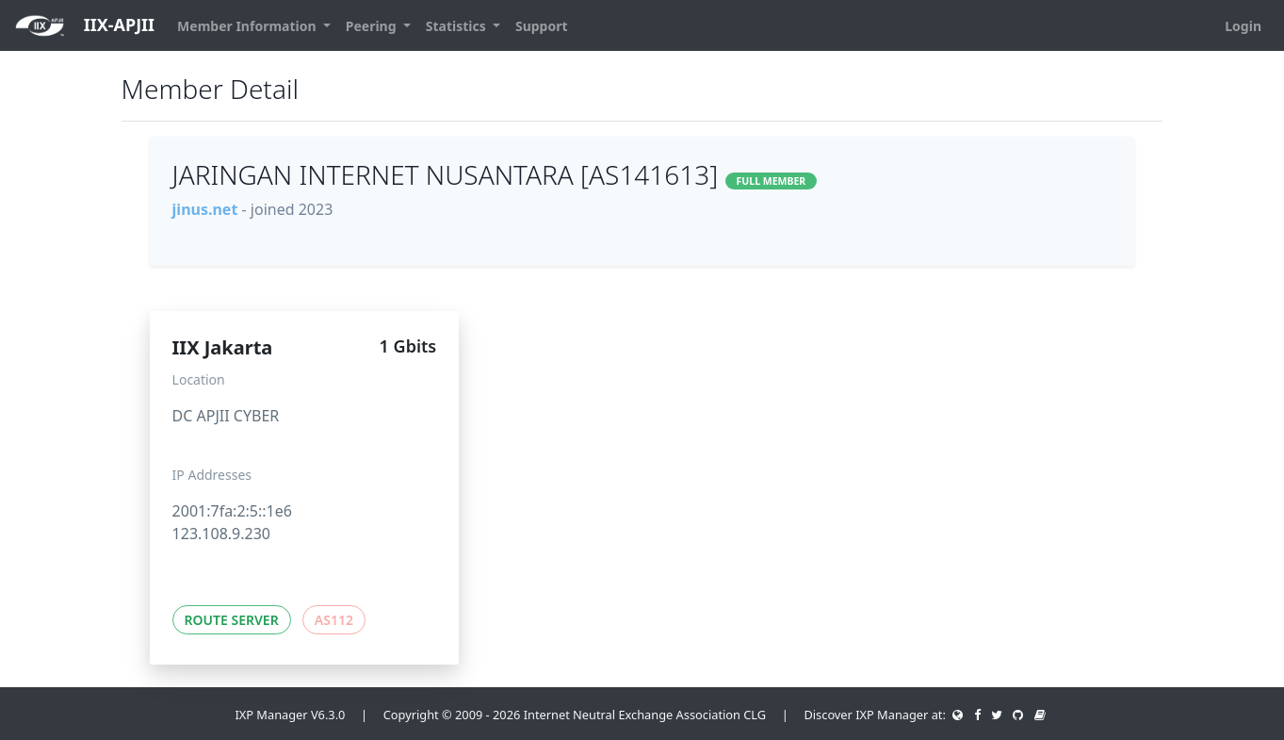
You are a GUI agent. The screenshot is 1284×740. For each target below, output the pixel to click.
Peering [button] (372, 26)
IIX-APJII (84, 26)
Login (1243, 26)
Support (541, 26)
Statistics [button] (458, 26)
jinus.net (205, 209)
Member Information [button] (248, 26)
